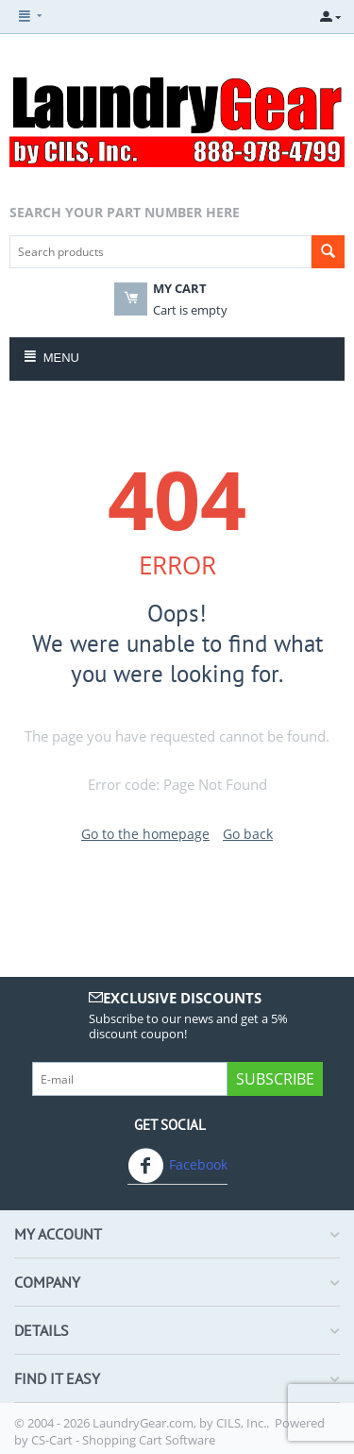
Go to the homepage (145, 834)
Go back (248, 834)
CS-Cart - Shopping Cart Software (123, 1439)
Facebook (177, 1166)
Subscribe (275, 1079)
